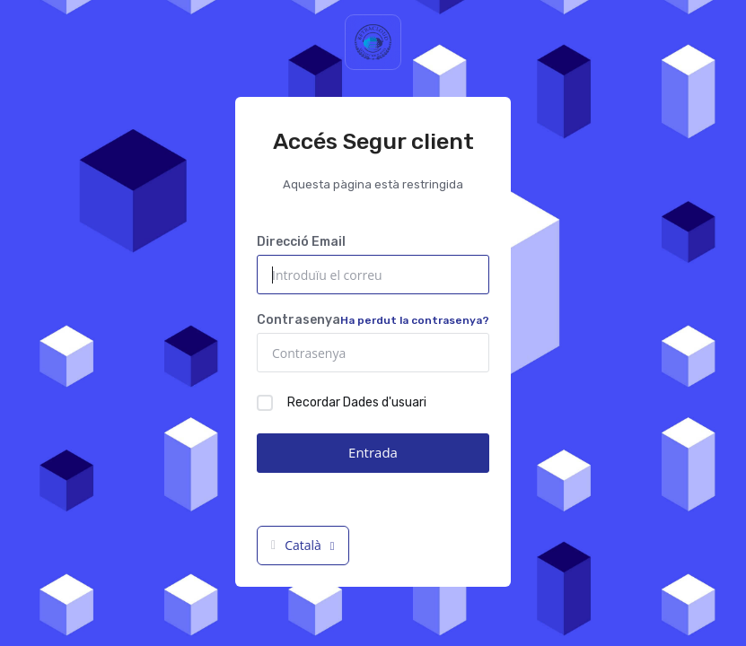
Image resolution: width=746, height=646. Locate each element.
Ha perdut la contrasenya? (414, 320)
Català (303, 545)
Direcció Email (301, 241)
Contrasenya (373, 320)
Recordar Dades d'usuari (341, 403)
